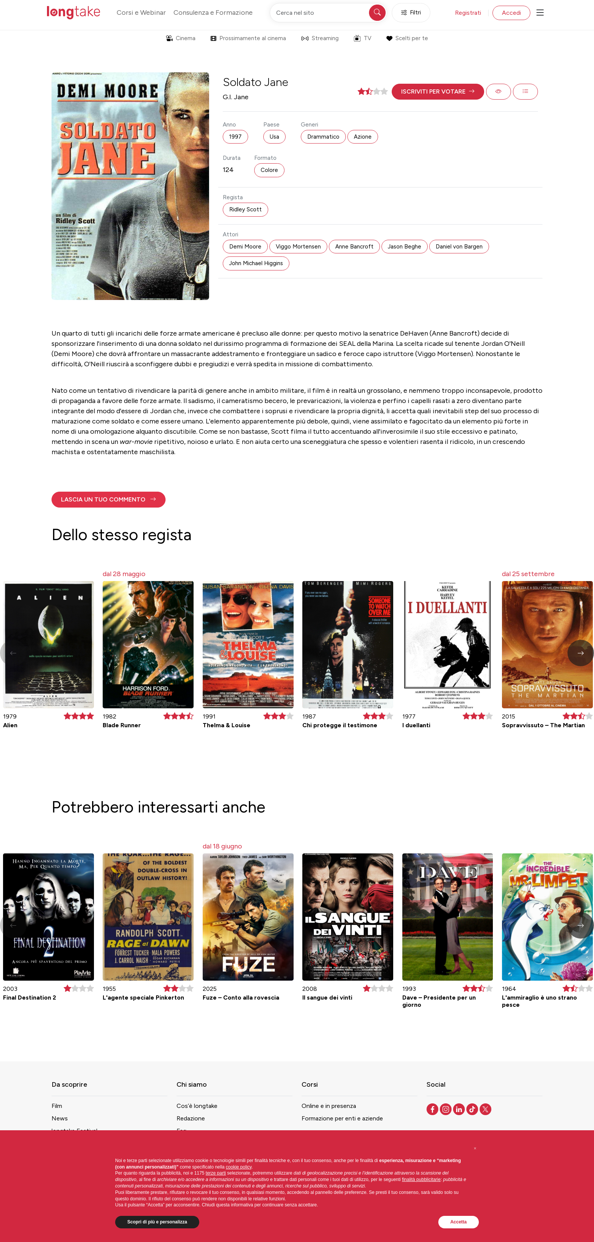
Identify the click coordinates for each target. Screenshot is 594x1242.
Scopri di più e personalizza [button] (157, 1222)
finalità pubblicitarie (421, 1179)
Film (57, 1105)
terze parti (216, 1173)
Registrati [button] (468, 12)
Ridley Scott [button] (245, 209)
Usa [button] (274, 136)
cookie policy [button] (239, 1167)
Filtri (411, 12)
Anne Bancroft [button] (354, 246)
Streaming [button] (320, 38)
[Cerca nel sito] (328, 12)
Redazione (191, 1118)
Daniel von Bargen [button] (459, 246)
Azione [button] (363, 136)
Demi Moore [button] (245, 246)
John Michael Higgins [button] (256, 263)
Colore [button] (269, 170)
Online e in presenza (329, 1105)
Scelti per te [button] (407, 38)
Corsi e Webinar (141, 12)
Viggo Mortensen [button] (298, 246)
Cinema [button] (180, 38)
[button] (438, 92)
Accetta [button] (458, 1222)
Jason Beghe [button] (404, 246)
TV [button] (362, 38)
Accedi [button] (511, 12)
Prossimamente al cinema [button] (248, 38)
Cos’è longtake (197, 1105)
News (60, 1118)
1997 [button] (235, 136)
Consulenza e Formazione (213, 12)
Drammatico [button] (323, 136)
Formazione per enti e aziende (342, 1118)
